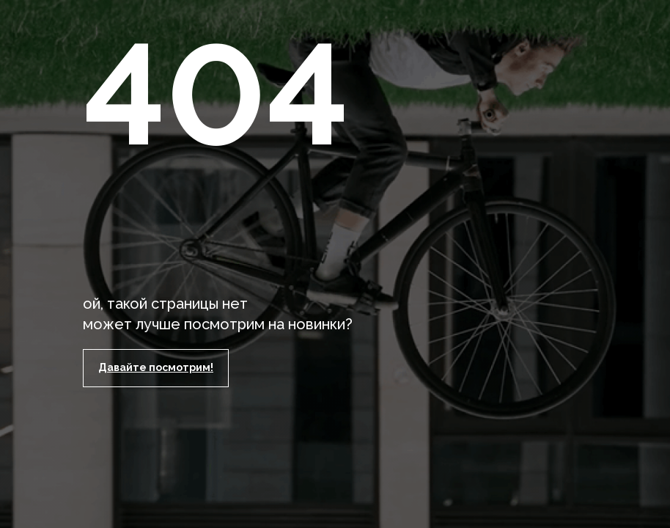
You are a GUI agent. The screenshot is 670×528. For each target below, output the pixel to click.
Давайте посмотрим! (155, 367)
